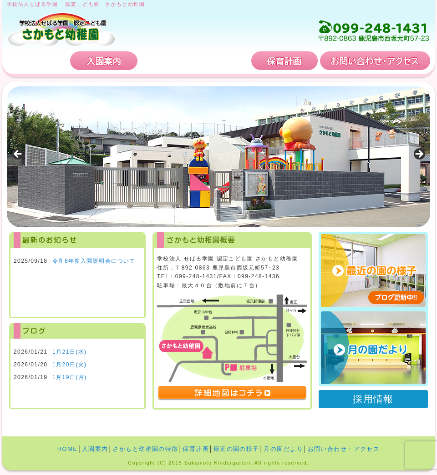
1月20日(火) (69, 364)
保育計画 (284, 60)
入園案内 (103, 60)
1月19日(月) (69, 377)
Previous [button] (18, 154)
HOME (37, 60)
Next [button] (419, 154)
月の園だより (373, 347)
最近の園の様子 (236, 448)
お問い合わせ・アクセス (375, 60)
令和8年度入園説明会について (94, 261)
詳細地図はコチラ (232, 393)
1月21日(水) (69, 352)
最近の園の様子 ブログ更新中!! (373, 270)
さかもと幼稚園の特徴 (194, 60)
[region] (218, 156)
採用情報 (373, 399)
